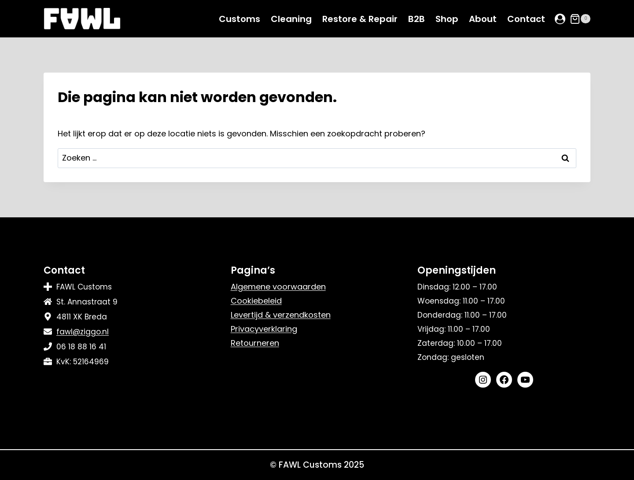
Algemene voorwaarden (278, 286)
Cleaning (291, 19)
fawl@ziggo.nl (82, 331)
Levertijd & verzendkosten (281, 314)
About (483, 19)
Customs (239, 19)
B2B (416, 19)
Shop (446, 19)
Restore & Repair (360, 19)
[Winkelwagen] (580, 19)
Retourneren (255, 342)
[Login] (560, 19)
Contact (526, 19)
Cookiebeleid (256, 300)
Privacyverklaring (264, 328)
